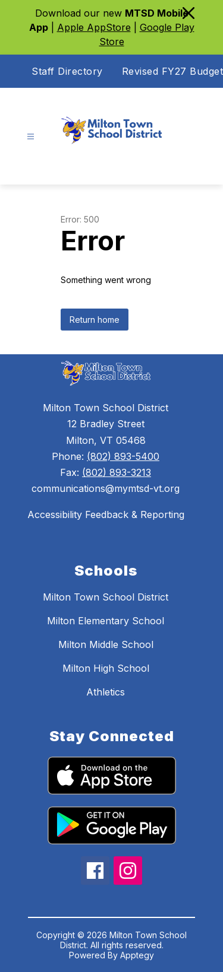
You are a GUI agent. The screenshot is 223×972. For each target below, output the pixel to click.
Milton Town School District (105, 597)
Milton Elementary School (105, 621)
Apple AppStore (94, 27)
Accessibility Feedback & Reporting (105, 514)
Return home (95, 320)
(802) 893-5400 (123, 456)
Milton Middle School (105, 644)
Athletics (105, 692)
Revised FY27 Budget (173, 71)
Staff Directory (67, 71)
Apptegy (137, 955)
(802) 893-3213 (116, 472)
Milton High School (105, 668)
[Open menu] (30, 137)
